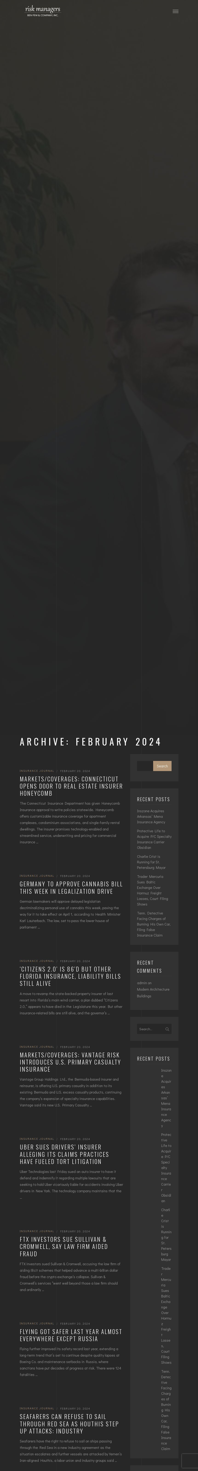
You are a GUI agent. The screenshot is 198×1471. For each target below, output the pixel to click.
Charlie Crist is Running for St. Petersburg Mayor (151, 862)
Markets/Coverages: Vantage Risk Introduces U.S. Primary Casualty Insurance (70, 1062)
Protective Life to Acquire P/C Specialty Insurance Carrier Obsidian (154, 839)
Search (162, 765)
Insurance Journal (37, 770)
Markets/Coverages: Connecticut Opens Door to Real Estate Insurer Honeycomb (71, 786)
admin (142, 982)
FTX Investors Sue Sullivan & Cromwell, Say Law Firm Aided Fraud (64, 1246)
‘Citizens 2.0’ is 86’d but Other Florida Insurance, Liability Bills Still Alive (70, 976)
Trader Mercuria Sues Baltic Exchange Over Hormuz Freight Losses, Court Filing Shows (152, 890)
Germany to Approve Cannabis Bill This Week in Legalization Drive (71, 887)
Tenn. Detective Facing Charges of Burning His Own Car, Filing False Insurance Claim (154, 924)
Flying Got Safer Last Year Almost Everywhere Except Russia (71, 1335)
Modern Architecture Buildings (153, 992)
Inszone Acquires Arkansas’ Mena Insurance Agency (151, 816)
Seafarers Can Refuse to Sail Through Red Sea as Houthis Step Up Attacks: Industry (69, 1423)
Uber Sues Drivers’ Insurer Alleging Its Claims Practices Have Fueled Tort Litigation (64, 1154)
